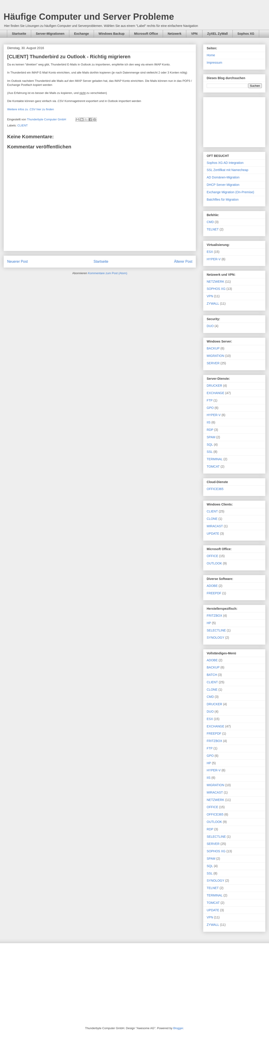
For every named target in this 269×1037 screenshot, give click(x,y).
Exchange (81, 33)
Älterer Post (183, 261)
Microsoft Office (146, 33)
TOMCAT (213, 466)
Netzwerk (174, 33)
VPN (194, 33)
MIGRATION (215, 356)
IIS (208, 422)
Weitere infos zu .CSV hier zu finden (30, 109)
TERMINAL (215, 459)
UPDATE (213, 533)
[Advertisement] (234, 121)
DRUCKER (214, 385)
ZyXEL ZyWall (217, 33)
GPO (210, 408)
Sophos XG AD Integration (225, 163)
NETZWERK (215, 281)
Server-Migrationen (50, 33)
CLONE (212, 519)
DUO (210, 326)
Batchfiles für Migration (223, 199)
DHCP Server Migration (223, 185)
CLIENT (22, 125)
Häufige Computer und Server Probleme (89, 17)
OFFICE (212, 556)
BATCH (212, 675)
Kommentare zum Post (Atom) (107, 273)
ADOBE (212, 586)
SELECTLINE (216, 630)
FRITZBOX (214, 615)
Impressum (214, 62)
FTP (210, 400)
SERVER (213, 363)
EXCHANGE (215, 393)
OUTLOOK (214, 563)
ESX (210, 252)
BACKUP (213, 348)
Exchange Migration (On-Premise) (230, 192)
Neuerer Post (17, 261)
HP (209, 623)
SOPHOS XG (216, 289)
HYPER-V (214, 259)
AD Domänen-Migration (223, 177)
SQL (210, 444)
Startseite (19, 33)
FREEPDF (214, 593)
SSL (210, 451)
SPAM (211, 437)
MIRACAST (215, 526)
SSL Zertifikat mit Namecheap (227, 170)
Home (211, 55)
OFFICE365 (215, 489)
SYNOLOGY (215, 637)
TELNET (213, 229)
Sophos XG (245, 33)
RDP (210, 430)
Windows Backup (112, 33)
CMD (210, 222)
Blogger (178, 1028)
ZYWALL (213, 303)
